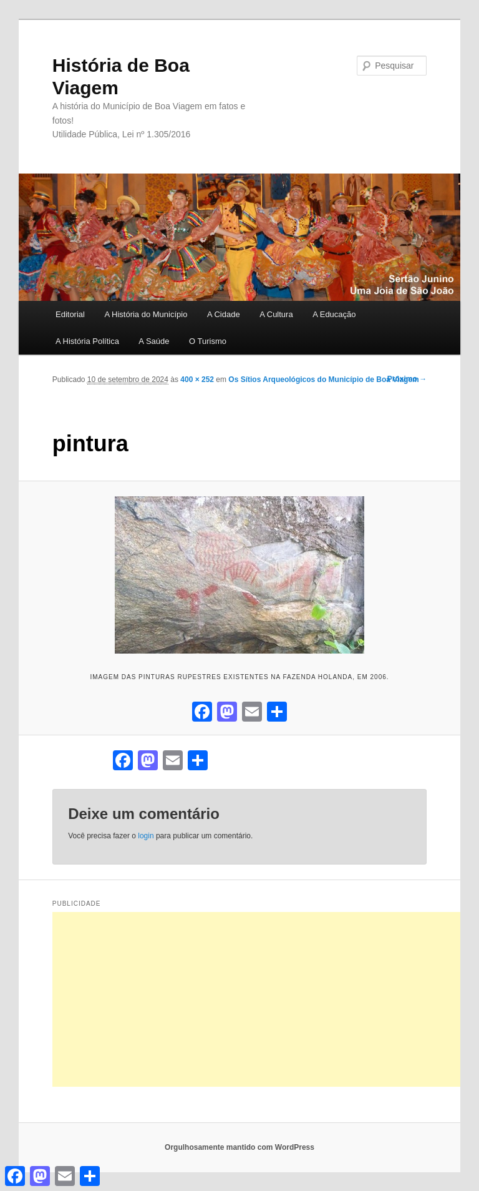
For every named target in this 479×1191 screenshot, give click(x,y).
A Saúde (153, 341)
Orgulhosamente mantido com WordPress (239, 1147)
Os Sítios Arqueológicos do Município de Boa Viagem (323, 379)
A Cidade (223, 314)
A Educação (334, 314)
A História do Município (145, 314)
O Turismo (207, 341)
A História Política (87, 341)
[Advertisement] (265, 999)
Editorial (70, 314)
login (145, 835)
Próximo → (407, 379)
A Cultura (276, 314)
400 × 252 (197, 379)
